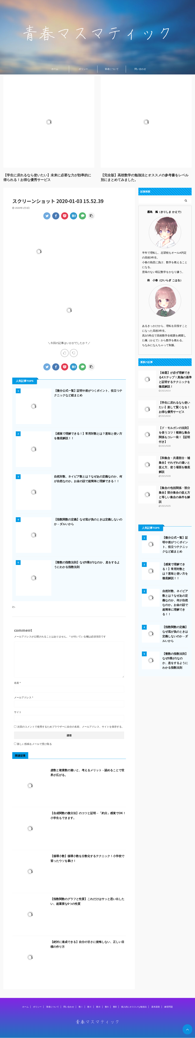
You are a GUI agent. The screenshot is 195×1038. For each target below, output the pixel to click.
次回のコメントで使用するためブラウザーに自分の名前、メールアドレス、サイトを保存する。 (70, 726)
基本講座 (155, 1007)
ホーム (54, 69)
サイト (17, 712)
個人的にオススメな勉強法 (134, 1007)
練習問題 (168, 1007)
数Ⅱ (89, 1007)
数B (115, 1007)
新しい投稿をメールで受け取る (34, 744)
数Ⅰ (81, 1007)
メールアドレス (23, 697)
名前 (17, 682)
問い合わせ (140, 69)
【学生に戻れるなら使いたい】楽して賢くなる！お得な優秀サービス (174, 407)
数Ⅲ (98, 1007)
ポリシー (83, 69)
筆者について (112, 69)
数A (107, 1007)
